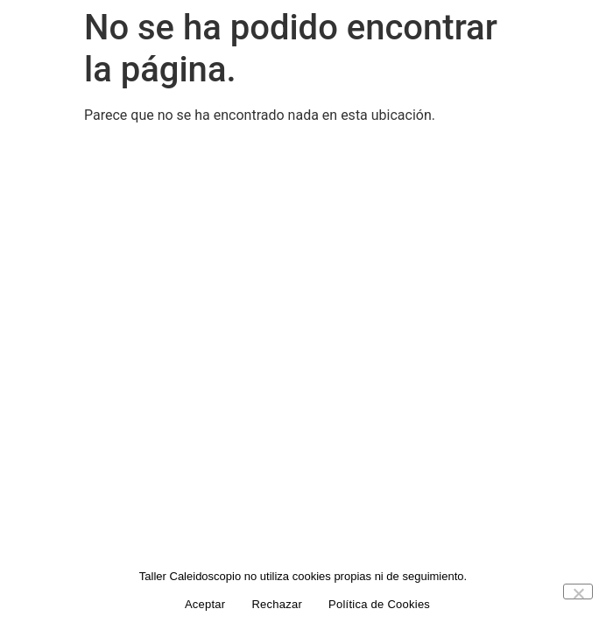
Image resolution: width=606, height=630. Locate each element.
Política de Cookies (379, 604)
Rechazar (276, 604)
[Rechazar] (578, 591)
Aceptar (205, 604)
